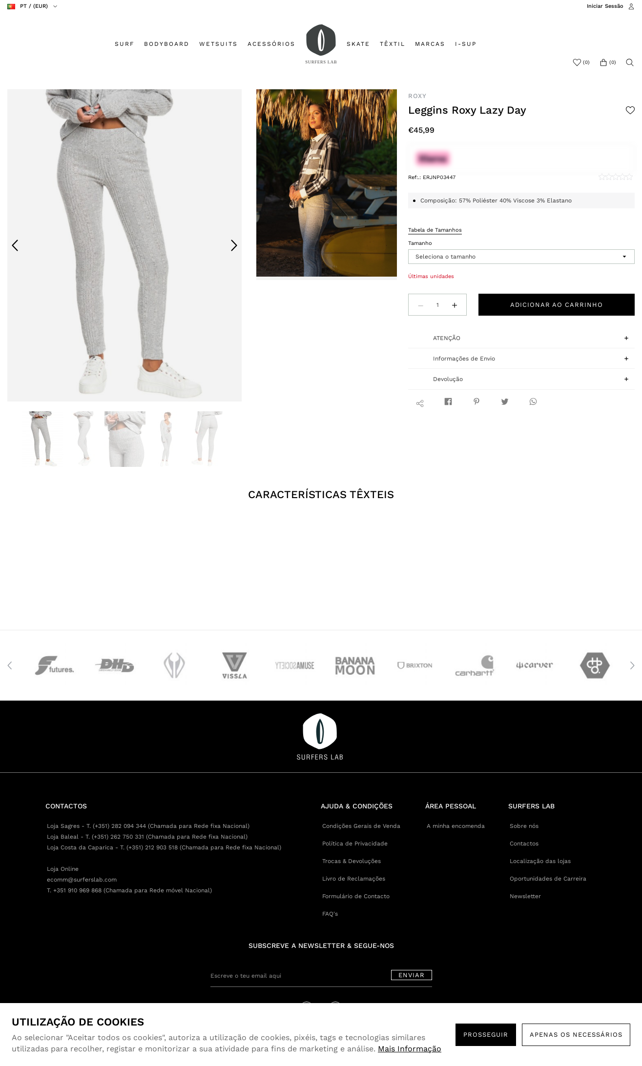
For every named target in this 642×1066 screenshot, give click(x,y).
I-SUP (465, 43)
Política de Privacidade (355, 843)
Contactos (524, 843)
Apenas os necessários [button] (576, 1034)
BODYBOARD (166, 43)
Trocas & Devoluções (351, 861)
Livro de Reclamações (353, 878)
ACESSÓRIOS (271, 43)
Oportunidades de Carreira (548, 878)
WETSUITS (218, 43)
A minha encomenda (456, 826)
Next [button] (234, 245)
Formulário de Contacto (356, 896)
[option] (124, 245)
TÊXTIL (392, 43)
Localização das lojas (540, 861)
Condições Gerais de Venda (361, 826)
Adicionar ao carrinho (556, 304)
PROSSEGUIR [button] (485, 1034)
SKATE (358, 43)
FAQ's (330, 913)
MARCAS (430, 43)
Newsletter (525, 896)
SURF (124, 43)
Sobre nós (524, 826)
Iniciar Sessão (605, 6)
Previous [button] (15, 245)
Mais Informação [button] (409, 1048)
